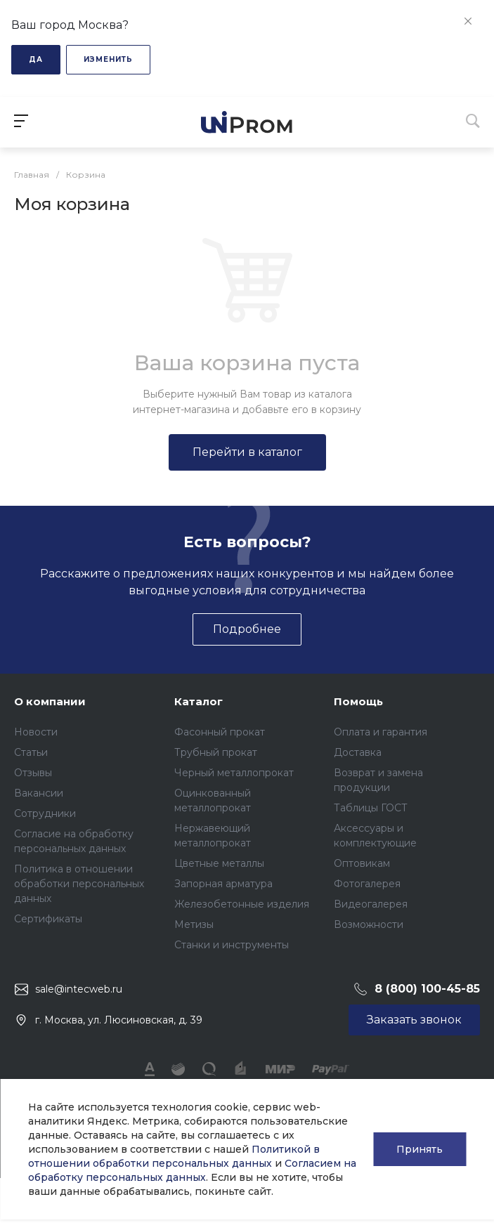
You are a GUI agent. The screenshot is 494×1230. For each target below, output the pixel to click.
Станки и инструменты (231, 944)
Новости (36, 732)
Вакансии (38, 793)
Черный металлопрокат (234, 772)
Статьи (31, 752)
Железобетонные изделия (241, 904)
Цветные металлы (219, 863)
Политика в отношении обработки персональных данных (79, 884)
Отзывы (33, 772)
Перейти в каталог (247, 452)
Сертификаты (48, 918)
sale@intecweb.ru (78, 989)
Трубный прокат (215, 752)
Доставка (358, 752)
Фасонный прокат (219, 732)
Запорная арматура (223, 883)
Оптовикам (362, 863)
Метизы (194, 924)
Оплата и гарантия (380, 732)
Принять (419, 1149)
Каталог (198, 701)
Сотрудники (45, 813)
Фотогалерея (367, 883)
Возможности (368, 924)
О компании (50, 701)
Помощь (358, 701)
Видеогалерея (371, 904)
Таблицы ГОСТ (371, 808)
